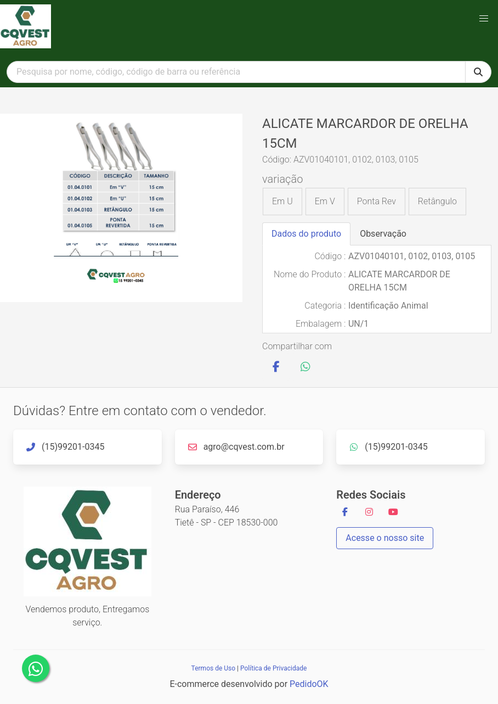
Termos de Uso (213, 668)
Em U (282, 201)
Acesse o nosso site (385, 538)
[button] (483, 18)
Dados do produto (306, 233)
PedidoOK (309, 684)
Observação (383, 233)
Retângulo (437, 201)
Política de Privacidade (273, 668)
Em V (325, 201)
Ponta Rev (376, 201)
